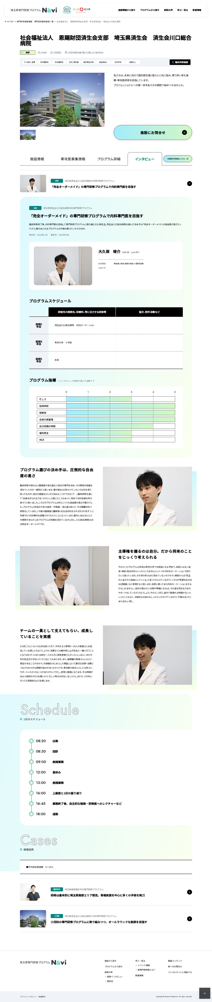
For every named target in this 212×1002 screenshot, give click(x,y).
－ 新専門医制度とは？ (145, 970)
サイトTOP (9, 21)
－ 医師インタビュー (114, 977)
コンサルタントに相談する (180, 972)
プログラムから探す (149, 10)
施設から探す (111, 961)
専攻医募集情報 (72, 158)
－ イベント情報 (142, 965)
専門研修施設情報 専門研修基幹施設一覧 (35, 21)
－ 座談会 (109, 981)
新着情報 (197, 10)
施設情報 (37, 158)
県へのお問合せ (175, 966)
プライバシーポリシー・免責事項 (32, 997)
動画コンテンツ (175, 961)
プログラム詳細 (108, 158)
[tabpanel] (62, 100)
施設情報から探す (126, 10)
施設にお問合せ (152, 132)
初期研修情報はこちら (177, 158)
